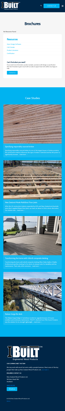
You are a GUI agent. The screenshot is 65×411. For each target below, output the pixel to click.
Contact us (12, 73)
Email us (12, 389)
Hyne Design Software (14, 44)
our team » (45, 370)
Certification (11, 53)
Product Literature (12, 50)
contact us (51, 6)
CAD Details (11, 47)
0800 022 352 (11, 385)
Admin (8, 401)
